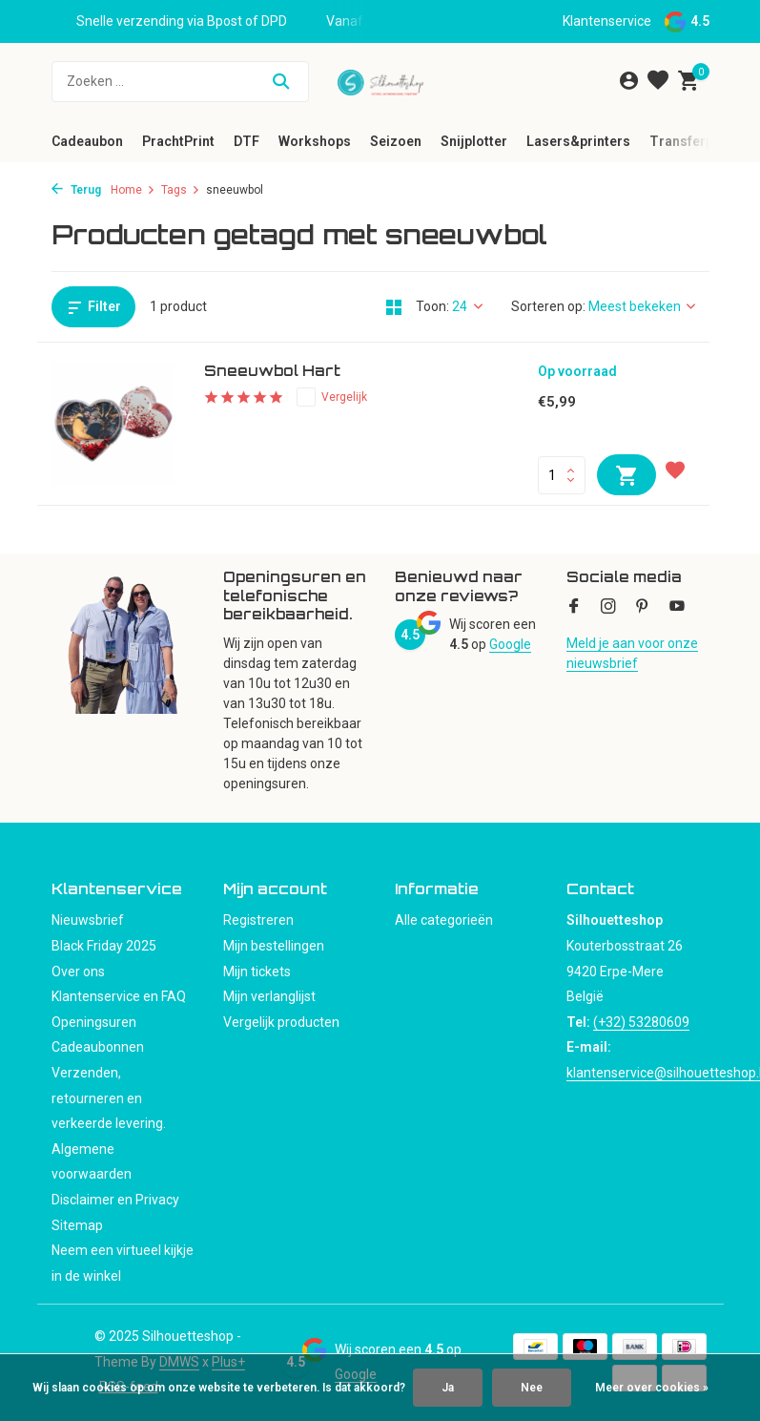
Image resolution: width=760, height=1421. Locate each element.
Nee (532, 1387)
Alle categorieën (444, 920)
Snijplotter (474, 141)
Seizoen (395, 141)
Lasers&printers (578, 141)
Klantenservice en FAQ (118, 996)
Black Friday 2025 (103, 945)
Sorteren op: (548, 306)
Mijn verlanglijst (269, 996)
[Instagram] (608, 607)
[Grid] (393, 307)
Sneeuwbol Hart (272, 371)
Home (133, 190)
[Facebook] (574, 607)
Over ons (78, 971)
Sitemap (77, 1225)
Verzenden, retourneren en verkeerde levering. (108, 1098)
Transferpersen (699, 141)
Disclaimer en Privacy (115, 1199)
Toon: (432, 306)
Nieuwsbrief (87, 920)
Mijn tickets (257, 971)
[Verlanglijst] (657, 81)
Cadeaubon (87, 141)
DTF (246, 141)
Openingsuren (93, 1022)
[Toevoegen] (626, 474)
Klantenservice (607, 21)
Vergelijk (332, 397)
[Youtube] (677, 607)
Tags (180, 190)
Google (510, 644)
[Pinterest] (642, 607)
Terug (76, 190)
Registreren (258, 920)
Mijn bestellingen (273, 945)
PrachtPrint (178, 141)
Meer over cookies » (652, 1387)
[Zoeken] (180, 81)
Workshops (314, 141)
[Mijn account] (629, 81)
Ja (448, 1387)
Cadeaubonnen (97, 1047)
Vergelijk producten (281, 1022)
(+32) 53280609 (641, 1022)
